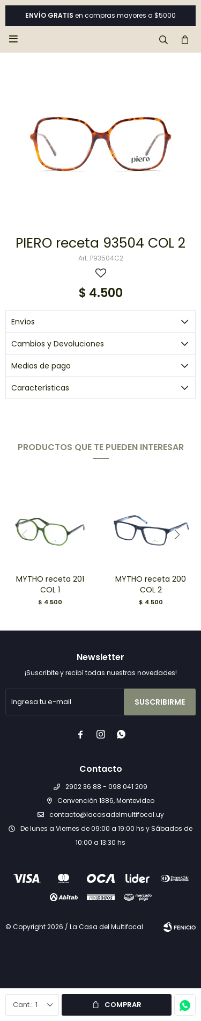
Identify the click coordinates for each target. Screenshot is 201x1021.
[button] (176, 534)
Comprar (123, 1005)
